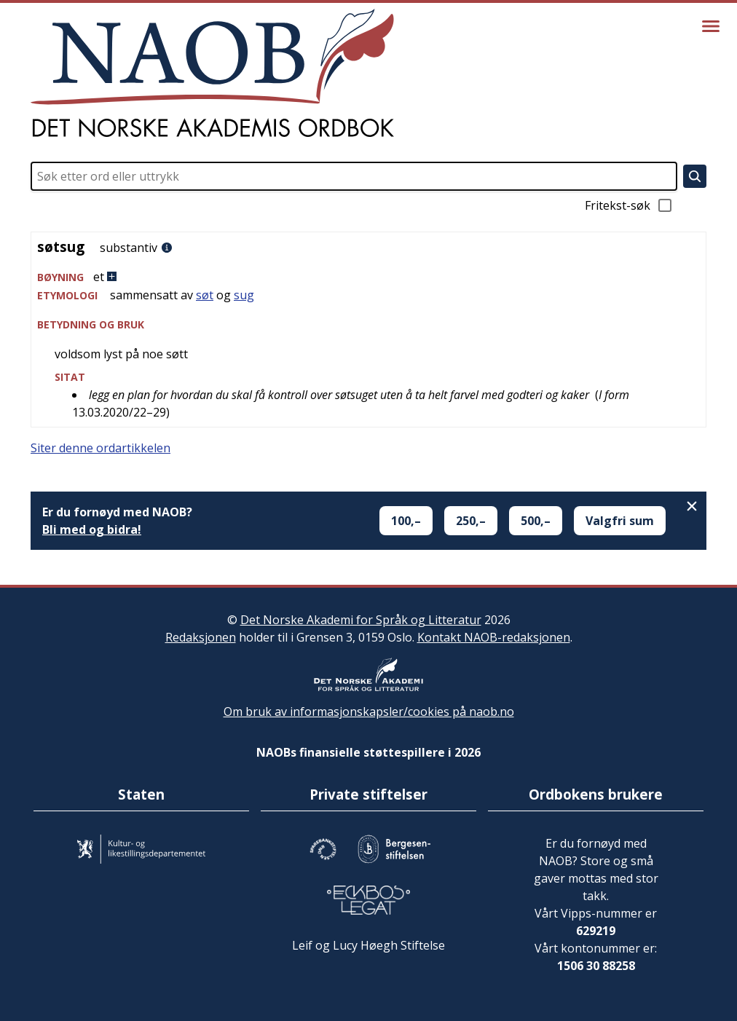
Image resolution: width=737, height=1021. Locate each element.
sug (244, 295)
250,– (471, 521)
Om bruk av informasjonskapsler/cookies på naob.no (369, 711)
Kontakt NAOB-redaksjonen (493, 637)
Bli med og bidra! (91, 529)
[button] (368, 277)
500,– (536, 521)
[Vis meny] (710, 26)
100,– (406, 521)
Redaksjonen (200, 637)
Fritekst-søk (629, 205)
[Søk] (694, 176)
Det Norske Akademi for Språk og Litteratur (360, 620)
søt (204, 295)
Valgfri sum (620, 521)
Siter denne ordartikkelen (100, 448)
